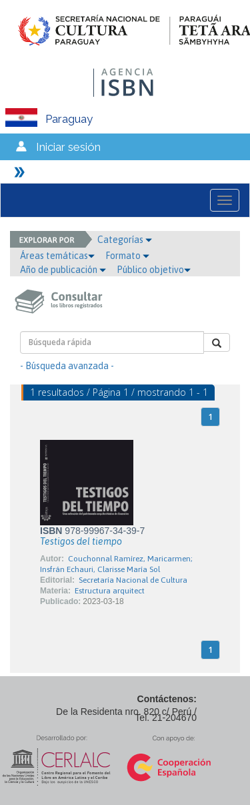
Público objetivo (154, 269)
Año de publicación (63, 269)
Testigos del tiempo (81, 541)
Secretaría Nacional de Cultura (133, 580)
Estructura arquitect (110, 590)
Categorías (124, 239)
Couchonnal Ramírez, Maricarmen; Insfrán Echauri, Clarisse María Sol (116, 564)
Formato (127, 255)
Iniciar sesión (68, 147)
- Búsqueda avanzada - (67, 365)
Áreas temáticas (57, 255)
